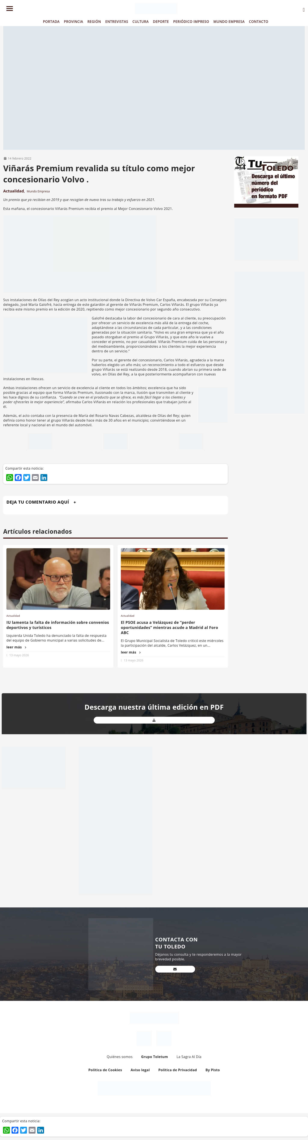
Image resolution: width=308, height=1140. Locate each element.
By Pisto (213, 1070)
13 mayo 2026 (19, 655)
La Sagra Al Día (188, 1056)
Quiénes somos (120, 1056)
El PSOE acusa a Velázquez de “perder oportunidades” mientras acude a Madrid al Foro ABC (169, 627)
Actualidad (13, 190)
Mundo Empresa (38, 191)
